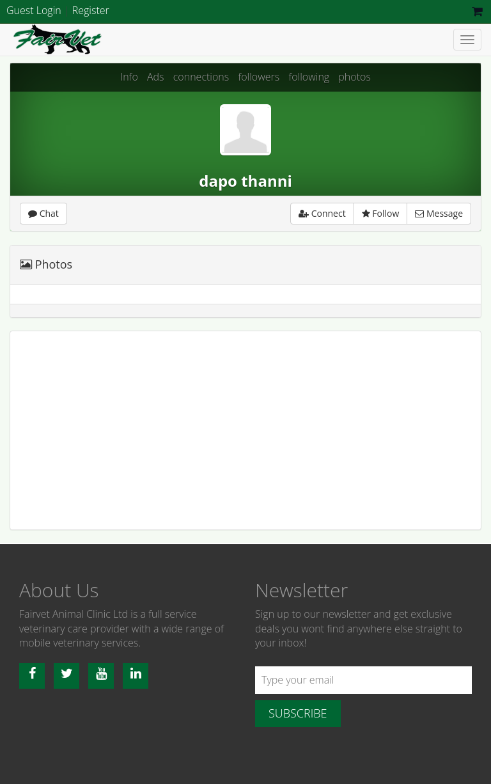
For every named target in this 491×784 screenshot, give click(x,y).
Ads (155, 77)
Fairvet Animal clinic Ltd (93, 40)
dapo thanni (245, 180)
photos (354, 77)
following (308, 77)
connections (201, 77)
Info (129, 77)
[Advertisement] (245, 430)
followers (258, 77)
